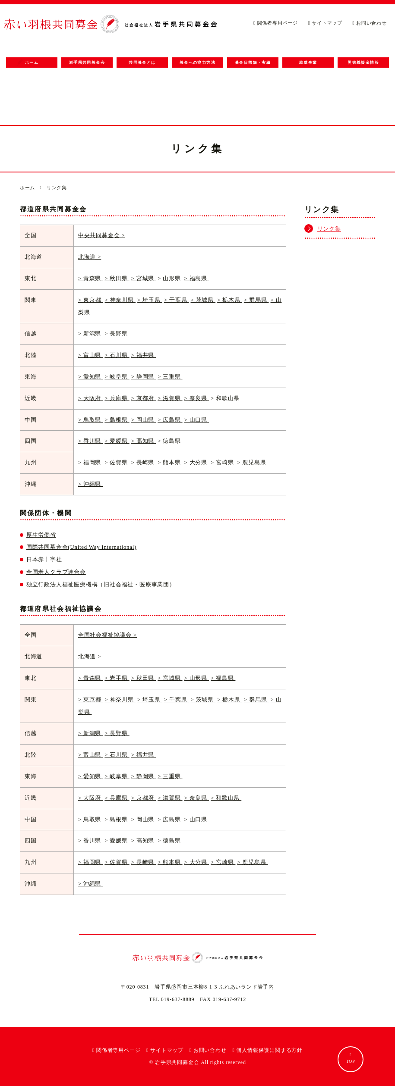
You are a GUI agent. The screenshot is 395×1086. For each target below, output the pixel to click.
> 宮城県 (143, 278)
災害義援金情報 (363, 62)
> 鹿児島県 (252, 463)
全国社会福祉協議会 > (107, 635)
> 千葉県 (176, 300)
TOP (350, 1058)
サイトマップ (325, 22)
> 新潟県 (90, 334)
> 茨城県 (202, 300)
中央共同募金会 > (101, 235)
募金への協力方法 (197, 62)
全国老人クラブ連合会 (56, 572)
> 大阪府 (90, 398)
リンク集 (329, 229)
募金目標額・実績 (253, 62)
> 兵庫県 (116, 398)
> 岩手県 (116, 678)
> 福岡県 (90, 862)
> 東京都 (90, 300)
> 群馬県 (256, 300)
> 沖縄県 (90, 484)
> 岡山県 (143, 420)
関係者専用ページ (275, 22)
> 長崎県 (143, 463)
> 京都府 (143, 398)
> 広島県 (170, 420)
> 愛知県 (90, 377)
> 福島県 (196, 278)
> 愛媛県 (116, 441)
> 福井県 (143, 355)
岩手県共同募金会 (87, 62)
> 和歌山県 (226, 798)
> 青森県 (90, 278)
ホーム (27, 62)
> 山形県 (196, 678)
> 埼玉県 (149, 300)
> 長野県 (116, 334)
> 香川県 (90, 441)
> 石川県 (116, 355)
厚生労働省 (41, 535)
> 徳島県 (170, 841)
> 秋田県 (116, 278)
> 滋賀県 (170, 398)
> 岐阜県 (116, 377)
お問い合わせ (370, 22)
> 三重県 (170, 377)
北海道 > (89, 257)
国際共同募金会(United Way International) (81, 547)
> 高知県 (143, 441)
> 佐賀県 (116, 463)
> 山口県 (196, 420)
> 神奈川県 (120, 300)
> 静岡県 (143, 377)
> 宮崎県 (223, 463)
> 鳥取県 (90, 420)
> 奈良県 (196, 398)
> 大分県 (196, 463)
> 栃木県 (229, 300)
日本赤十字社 (44, 560)
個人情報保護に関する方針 (267, 1050)
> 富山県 (90, 355)
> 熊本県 (170, 463)
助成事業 (308, 62)
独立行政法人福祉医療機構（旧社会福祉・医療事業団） (100, 585)
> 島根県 (116, 420)
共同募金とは (142, 62)
